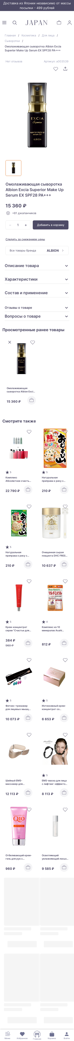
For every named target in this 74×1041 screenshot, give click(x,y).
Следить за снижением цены (25, 239)
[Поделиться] (65, 69)
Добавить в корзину (50, 225)
